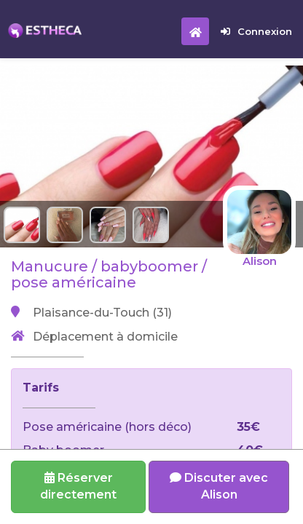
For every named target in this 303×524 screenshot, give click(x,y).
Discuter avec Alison (219, 486)
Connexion (256, 31)
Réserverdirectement (78, 486)
